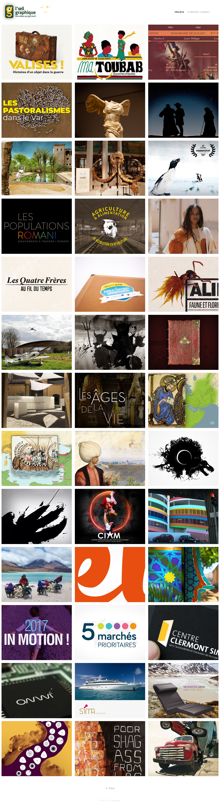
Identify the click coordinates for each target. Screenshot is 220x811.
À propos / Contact (199, 12)
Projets (179, 12)
